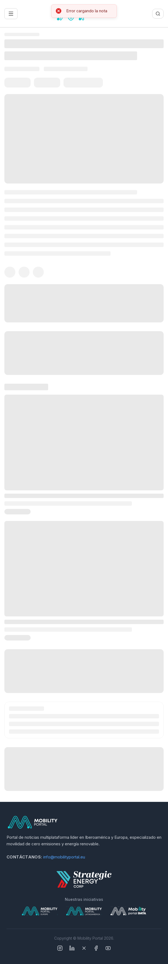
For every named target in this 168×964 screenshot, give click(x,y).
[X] (84, 948)
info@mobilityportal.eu (64, 857)
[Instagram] (60, 948)
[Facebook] (96, 948)
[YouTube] (108, 948)
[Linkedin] (72, 948)
